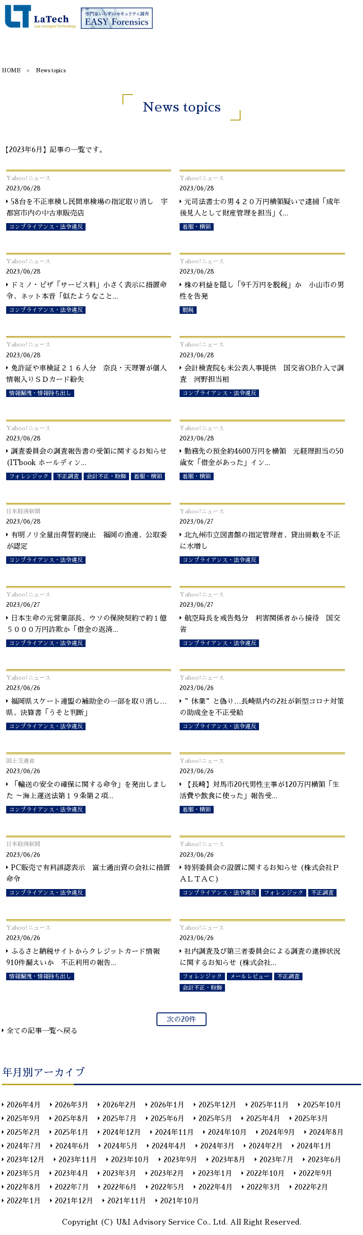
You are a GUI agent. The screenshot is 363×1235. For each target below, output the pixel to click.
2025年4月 (263, 1118)
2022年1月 (24, 1200)
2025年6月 (167, 1118)
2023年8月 (228, 1159)
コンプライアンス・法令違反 (46, 227)
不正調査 (67, 476)
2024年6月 (72, 1145)
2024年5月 (121, 1145)
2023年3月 (119, 1173)
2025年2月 (23, 1132)
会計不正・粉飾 (106, 476)
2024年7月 (24, 1145)
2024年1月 (314, 1145)
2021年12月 (74, 1200)
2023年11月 (78, 1159)
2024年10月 (227, 1132)
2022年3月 (263, 1187)
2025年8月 (71, 1118)
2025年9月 (23, 1118)
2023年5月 (23, 1173)
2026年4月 (24, 1104)
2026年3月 (71, 1104)
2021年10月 (179, 1200)
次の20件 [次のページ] (181, 1019)
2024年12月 (122, 1132)
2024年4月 (169, 1145)
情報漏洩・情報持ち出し (40, 393)
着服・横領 (196, 227)
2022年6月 (120, 1187)
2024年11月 (174, 1132)
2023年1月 (215, 1173)
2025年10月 (322, 1104)
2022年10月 (265, 1173)
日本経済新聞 (23, 511)
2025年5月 (215, 1118)
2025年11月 (270, 1104)
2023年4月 (71, 1173)
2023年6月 (324, 1159)
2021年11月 (126, 1200)
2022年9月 (315, 1173)
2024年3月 (217, 1145)
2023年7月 (276, 1159)
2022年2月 (311, 1187)
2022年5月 (167, 1187)
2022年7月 (72, 1187)
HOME (11, 70)
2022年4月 (216, 1187)
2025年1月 (71, 1132)
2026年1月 (167, 1104)
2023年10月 (130, 1159)
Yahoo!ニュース (28, 178)
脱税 (188, 310)
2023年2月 (167, 1173)
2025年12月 (217, 1104)
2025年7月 (120, 1118)
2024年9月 (278, 1132)
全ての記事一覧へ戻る (42, 1030)
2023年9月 (180, 1159)
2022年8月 (24, 1187)
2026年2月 (119, 1104)
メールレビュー (249, 976)
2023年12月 (25, 1159)
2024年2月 (266, 1145)
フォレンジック (29, 476)
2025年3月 (311, 1118)
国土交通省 (20, 761)
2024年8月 (326, 1132)
